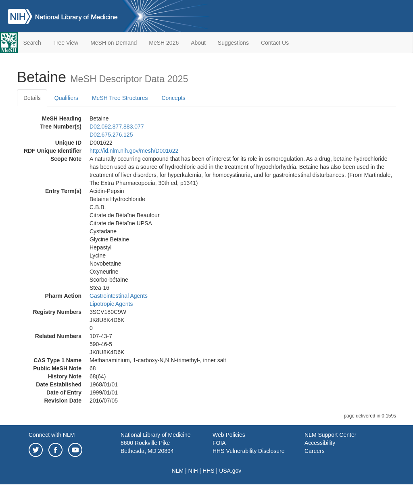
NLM (178, 470)
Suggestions (233, 42)
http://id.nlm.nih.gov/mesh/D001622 (134, 150)
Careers (315, 451)
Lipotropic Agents (111, 304)
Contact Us (275, 42)
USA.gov (230, 470)
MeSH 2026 (164, 42)
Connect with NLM (52, 435)
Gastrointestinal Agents (119, 296)
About (198, 42)
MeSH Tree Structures (120, 98)
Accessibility (320, 443)
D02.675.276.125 (111, 134)
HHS (208, 470)
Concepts (173, 98)
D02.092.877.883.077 (117, 126)
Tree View (65, 42)
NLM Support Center (330, 435)
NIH (193, 470)
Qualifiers (66, 98)
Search (32, 42)
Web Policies (229, 435)
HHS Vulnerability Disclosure (248, 451)
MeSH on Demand (113, 42)
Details (32, 98)
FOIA (219, 443)
